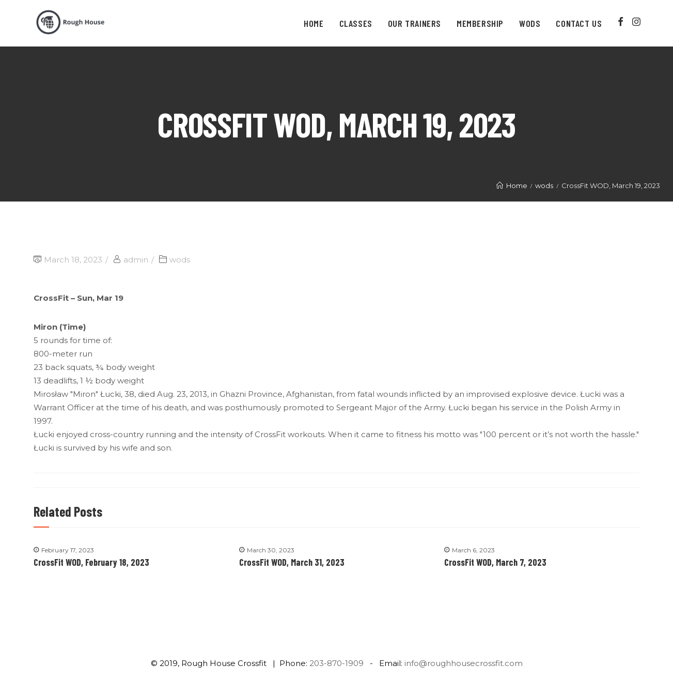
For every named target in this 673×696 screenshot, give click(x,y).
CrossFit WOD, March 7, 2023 (495, 562)
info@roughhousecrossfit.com (463, 663)
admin (135, 260)
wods (179, 260)
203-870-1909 (336, 663)
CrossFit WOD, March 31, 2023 (292, 562)
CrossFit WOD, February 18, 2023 (91, 562)
